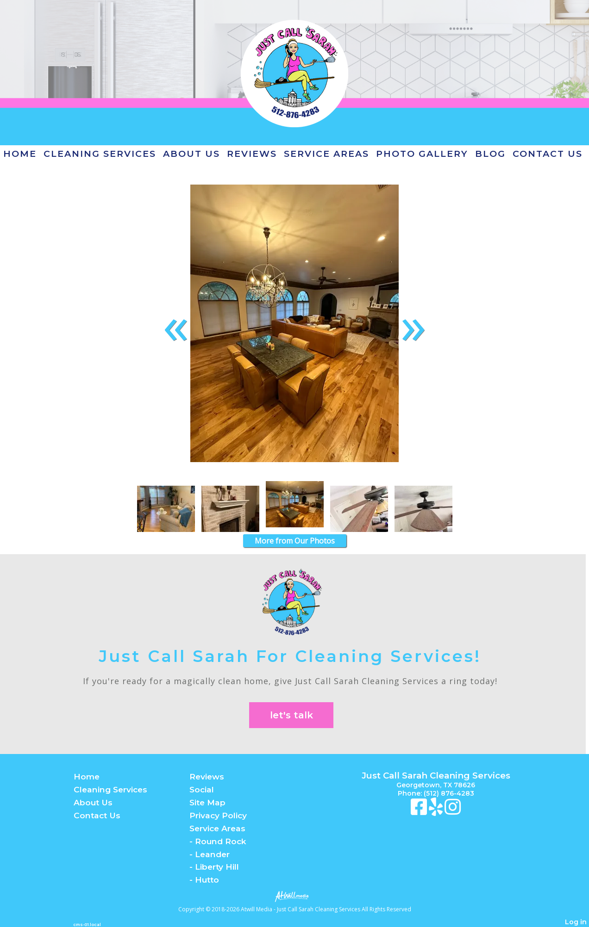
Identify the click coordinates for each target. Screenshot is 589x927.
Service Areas (326, 153)
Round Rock (220, 841)
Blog (490, 153)
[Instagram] (453, 811)
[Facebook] (420, 811)
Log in (576, 922)
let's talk (291, 715)
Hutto (207, 879)
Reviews (252, 153)
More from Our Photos (295, 541)
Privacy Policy (218, 815)
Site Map (207, 802)
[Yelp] (437, 811)
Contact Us (548, 153)
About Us (191, 153)
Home (20, 153)
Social (201, 789)
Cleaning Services (100, 153)
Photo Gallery (422, 153)
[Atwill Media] (294, 895)
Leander (212, 854)
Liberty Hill (217, 866)
